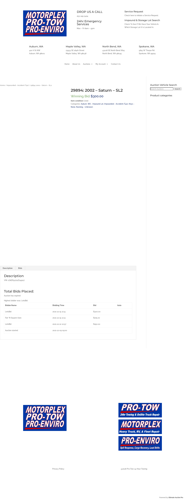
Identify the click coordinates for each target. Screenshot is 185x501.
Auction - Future (80, 435)
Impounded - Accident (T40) (18, 85)
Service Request (133, 11)
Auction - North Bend (83, 452)
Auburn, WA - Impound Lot (92, 104)
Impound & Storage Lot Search (142, 20)
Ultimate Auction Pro (175, 497)
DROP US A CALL (90, 12)
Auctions (86, 64)
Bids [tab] (20, 268)
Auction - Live (79, 429)
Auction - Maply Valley (84, 446)
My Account (101, 64)
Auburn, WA (36, 46)
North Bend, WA (111, 46)
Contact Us (116, 64)
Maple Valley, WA (76, 46)
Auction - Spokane (81, 458)
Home (67, 64)
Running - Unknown (84, 107)
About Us (76, 64)
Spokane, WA (146, 46)
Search (177, 89)
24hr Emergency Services (89, 22)
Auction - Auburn (81, 441)
